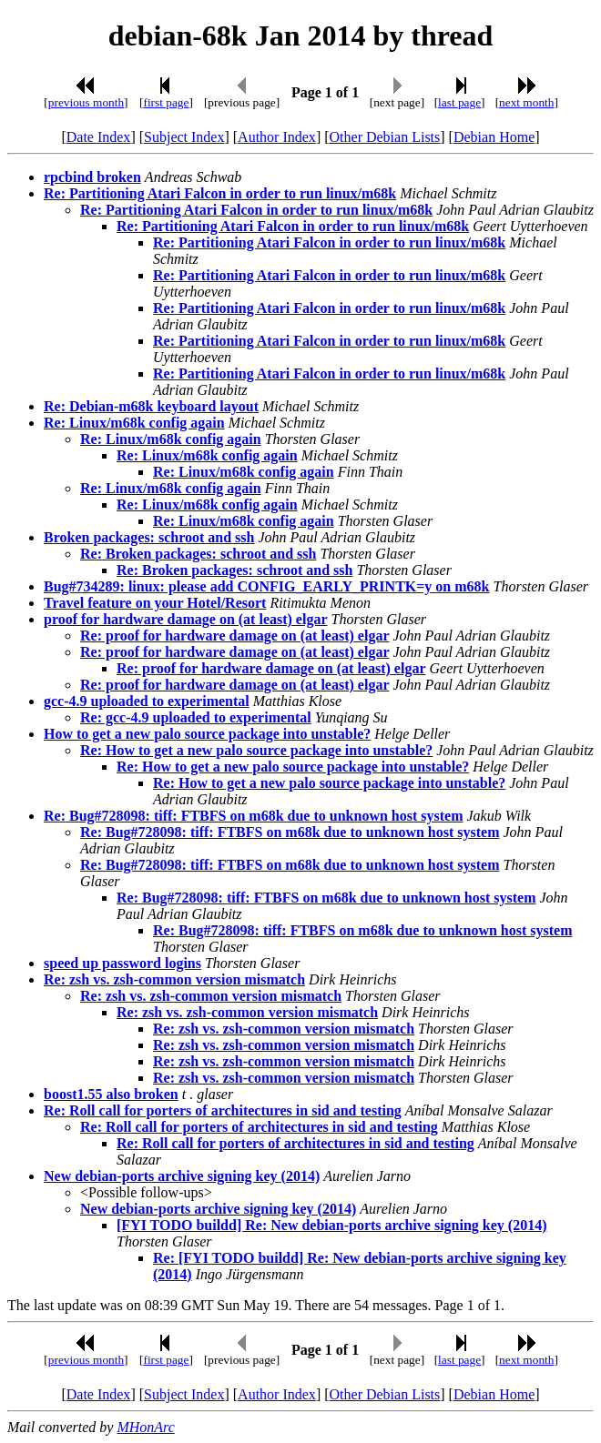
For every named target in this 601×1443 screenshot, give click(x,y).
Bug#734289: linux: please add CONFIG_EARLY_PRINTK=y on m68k (267, 586)
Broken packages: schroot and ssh (149, 537)
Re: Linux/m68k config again (134, 422)
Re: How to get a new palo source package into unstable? (256, 750)
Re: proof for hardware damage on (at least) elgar (235, 635)
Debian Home (494, 137)
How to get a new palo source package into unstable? (207, 734)
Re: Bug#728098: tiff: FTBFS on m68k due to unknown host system (253, 815)
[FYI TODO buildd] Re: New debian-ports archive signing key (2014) (331, 1225)
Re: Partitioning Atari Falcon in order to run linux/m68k (220, 193)
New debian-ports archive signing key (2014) (182, 1176)
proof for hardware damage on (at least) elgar (186, 619)
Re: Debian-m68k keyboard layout (151, 406)
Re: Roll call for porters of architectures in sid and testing (223, 1110)
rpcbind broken (92, 177)
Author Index (277, 137)
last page (459, 102)
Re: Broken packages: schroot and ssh (198, 553)
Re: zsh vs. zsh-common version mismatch (174, 979)
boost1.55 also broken (111, 1094)
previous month (86, 102)
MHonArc (145, 1427)
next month (526, 102)
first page (165, 102)
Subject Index (184, 137)
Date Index (98, 137)
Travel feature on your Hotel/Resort (155, 602)
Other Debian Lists (385, 137)
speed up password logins (122, 963)
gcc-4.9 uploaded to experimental (147, 701)
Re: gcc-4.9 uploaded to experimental (195, 717)
